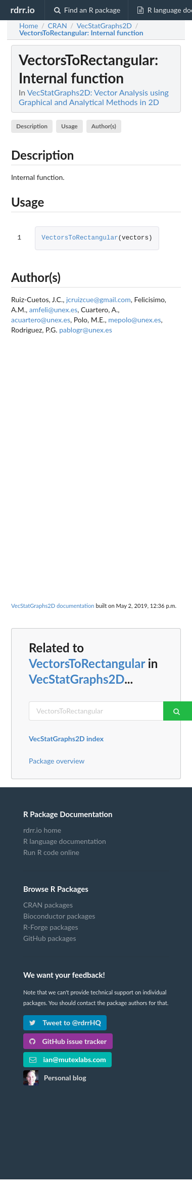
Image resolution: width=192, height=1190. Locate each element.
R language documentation (64, 841)
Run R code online (51, 852)
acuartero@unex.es (40, 319)
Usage (69, 126)
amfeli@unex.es (53, 309)
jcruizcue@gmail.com (98, 299)
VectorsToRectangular (79, 238)
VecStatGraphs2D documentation (52, 605)
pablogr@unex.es (85, 329)
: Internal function (81, 32)
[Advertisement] (94, 441)
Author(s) (103, 126)
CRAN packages (48, 905)
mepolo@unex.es (134, 319)
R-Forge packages (50, 927)
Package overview (56, 761)
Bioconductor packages (59, 916)
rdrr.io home (42, 830)
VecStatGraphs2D (76, 679)
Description (31, 126)
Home (28, 25)
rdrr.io (22, 9)
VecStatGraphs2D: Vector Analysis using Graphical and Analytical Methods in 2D (94, 97)
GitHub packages (49, 938)
